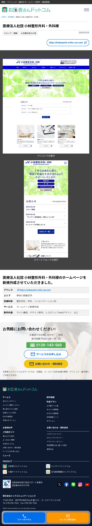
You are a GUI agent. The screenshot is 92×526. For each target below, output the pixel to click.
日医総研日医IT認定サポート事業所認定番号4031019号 (23, 484)
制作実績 (11, 17)
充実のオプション (9, 420)
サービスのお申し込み (46, 354)
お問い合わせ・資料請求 (46, 364)
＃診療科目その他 (28, 33)
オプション (51, 421)
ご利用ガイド (8, 432)
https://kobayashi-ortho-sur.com (68, 42)
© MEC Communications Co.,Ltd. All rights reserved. (19, 508)
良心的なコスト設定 (10, 409)
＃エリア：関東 (11, 33)
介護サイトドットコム (15, 472)
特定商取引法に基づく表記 (57, 445)
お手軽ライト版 (52, 406)
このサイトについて (54, 434)
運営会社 (50, 449)
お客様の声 (7, 428)
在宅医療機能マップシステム (61, 472)
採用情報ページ (52, 417)
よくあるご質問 (8, 440)
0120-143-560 (46, 345)
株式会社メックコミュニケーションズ (19, 496)
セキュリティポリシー (55, 438)
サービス (6, 397)
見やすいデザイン (9, 401)
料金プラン (51, 402)
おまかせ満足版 (52, 413)
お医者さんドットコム (15, 466)
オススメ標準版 (52, 410)
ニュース (6, 455)
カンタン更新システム (11, 405)
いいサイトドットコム (58, 466)
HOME (3, 17)
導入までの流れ (8, 436)
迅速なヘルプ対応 (9, 413)
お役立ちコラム (8, 444)
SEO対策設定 (8, 417)
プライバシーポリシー (55, 442)
